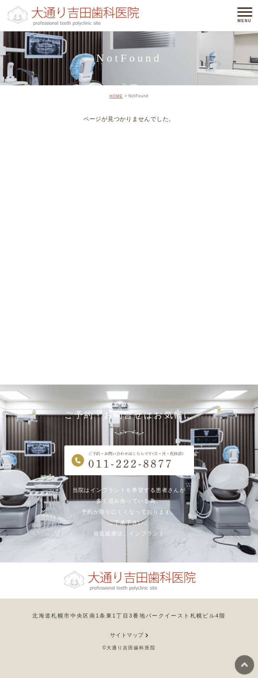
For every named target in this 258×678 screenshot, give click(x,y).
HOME (116, 96)
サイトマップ (127, 635)
